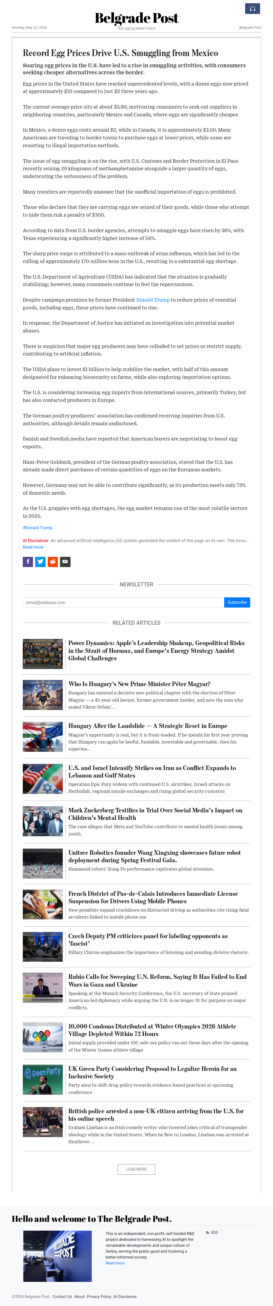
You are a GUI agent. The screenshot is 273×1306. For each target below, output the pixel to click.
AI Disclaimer (125, 1296)
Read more (33, 547)
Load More (136, 1169)
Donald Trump (153, 300)
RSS (211, 1232)
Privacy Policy (99, 1296)
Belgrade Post (137, 17)
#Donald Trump (37, 527)
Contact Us (62, 1296)
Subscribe (237, 602)
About (79, 1296)
